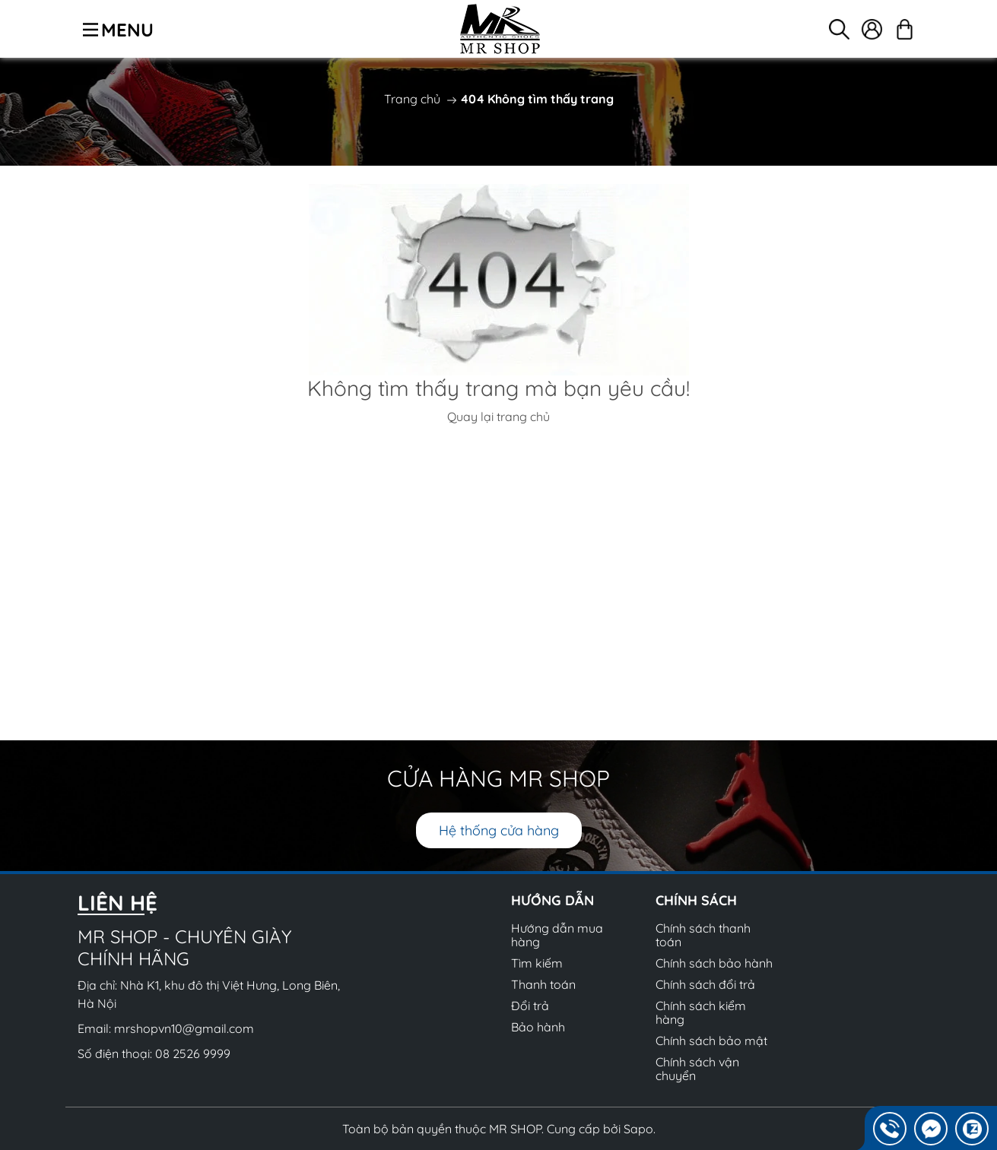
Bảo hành (538, 1026)
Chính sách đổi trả (705, 984)
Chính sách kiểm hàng (701, 1012)
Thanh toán (543, 984)
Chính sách (696, 900)
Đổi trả (530, 1005)
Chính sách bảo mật (711, 1040)
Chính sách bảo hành (714, 963)
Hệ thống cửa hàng (499, 830)
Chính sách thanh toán (703, 934)
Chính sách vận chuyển (697, 1068)
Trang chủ (412, 98)
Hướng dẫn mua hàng (557, 934)
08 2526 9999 (192, 1053)
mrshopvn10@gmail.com (184, 1028)
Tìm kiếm (537, 963)
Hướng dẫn (552, 900)
